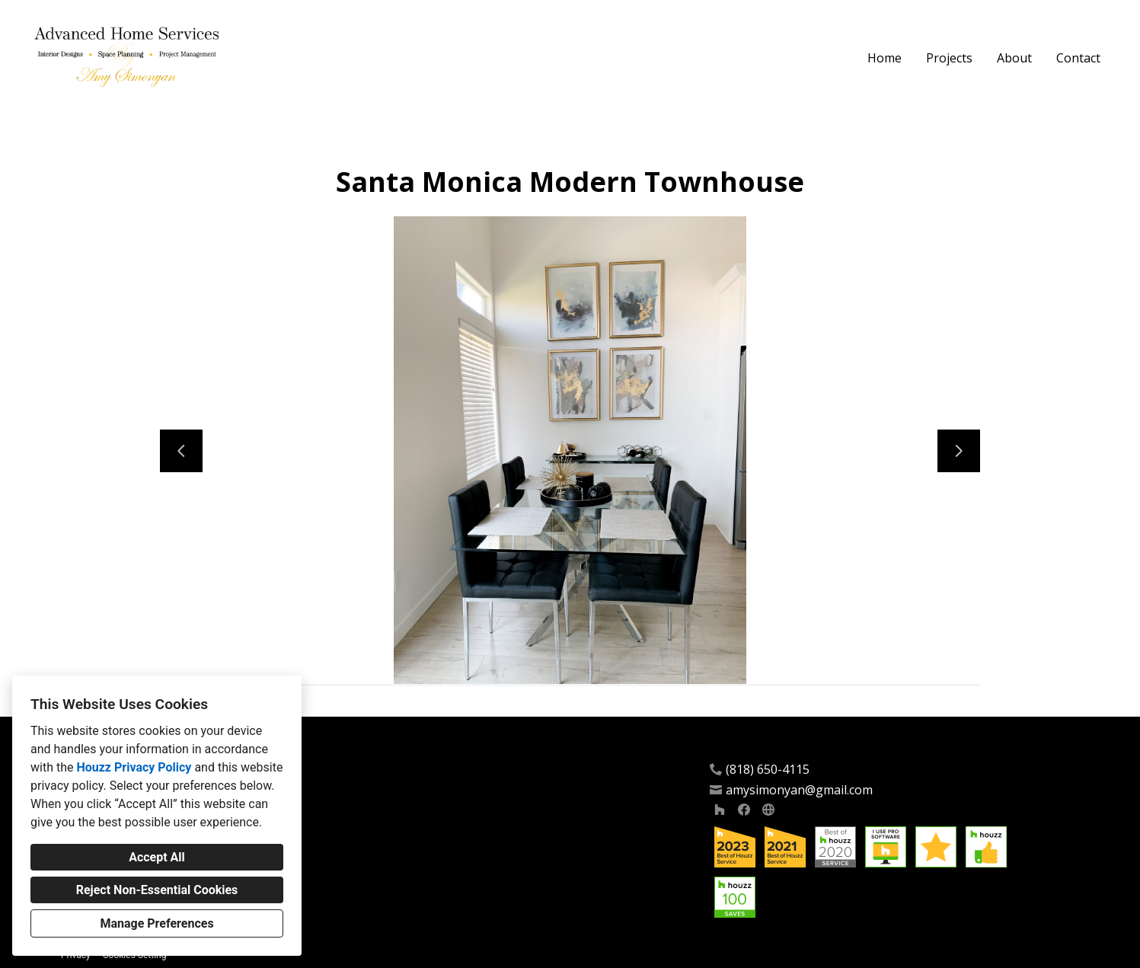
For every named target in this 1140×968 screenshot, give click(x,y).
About (1014, 58)
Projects (949, 58)
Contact (1078, 58)
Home (884, 58)
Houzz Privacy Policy (133, 767)
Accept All (157, 857)
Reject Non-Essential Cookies (157, 890)
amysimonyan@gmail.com (799, 790)
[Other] (768, 809)
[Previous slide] (181, 451)
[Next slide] (958, 451)
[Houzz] (720, 809)
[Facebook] (744, 809)
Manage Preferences (156, 923)
